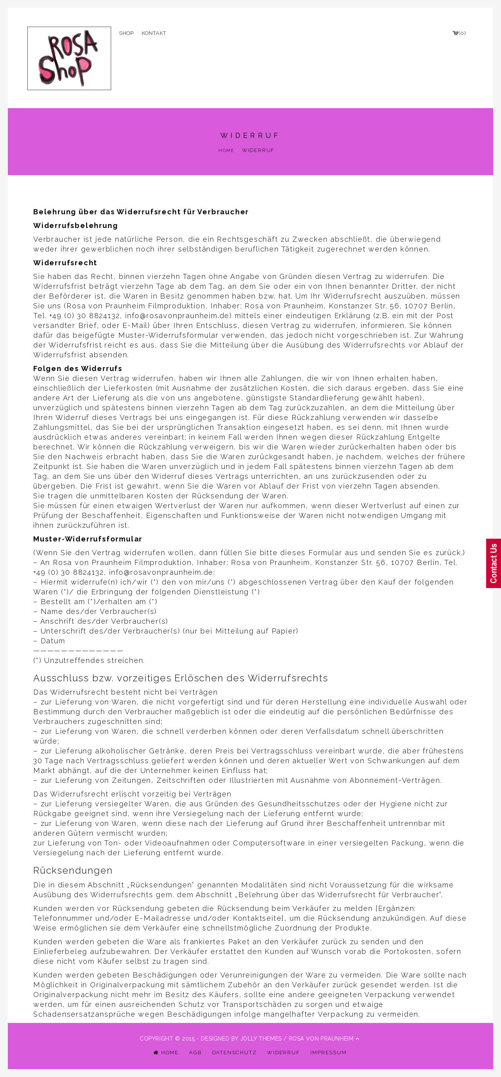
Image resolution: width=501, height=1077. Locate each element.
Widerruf (283, 1052)
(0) (459, 33)
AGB (195, 1052)
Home (226, 150)
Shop (126, 33)
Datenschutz (234, 1052)
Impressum (328, 1052)
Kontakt (154, 33)
